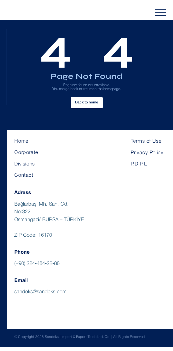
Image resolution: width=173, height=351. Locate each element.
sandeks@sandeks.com (40, 296)
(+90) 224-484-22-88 (37, 267)
